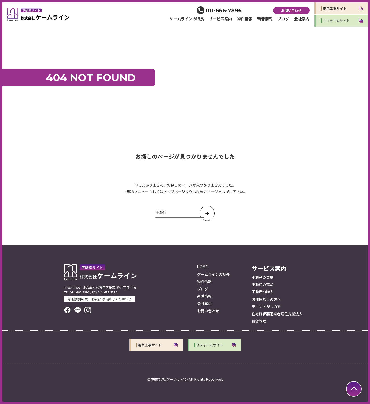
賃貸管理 (259, 321)
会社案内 (302, 19)
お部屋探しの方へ (266, 299)
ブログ (283, 19)
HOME (202, 266)
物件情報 (244, 19)
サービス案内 (220, 19)
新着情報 (265, 19)
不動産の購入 (262, 291)
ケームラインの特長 (186, 19)
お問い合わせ (291, 10)
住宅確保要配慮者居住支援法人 (277, 313)
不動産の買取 (262, 277)
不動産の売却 (262, 284)
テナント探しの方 (266, 306)
